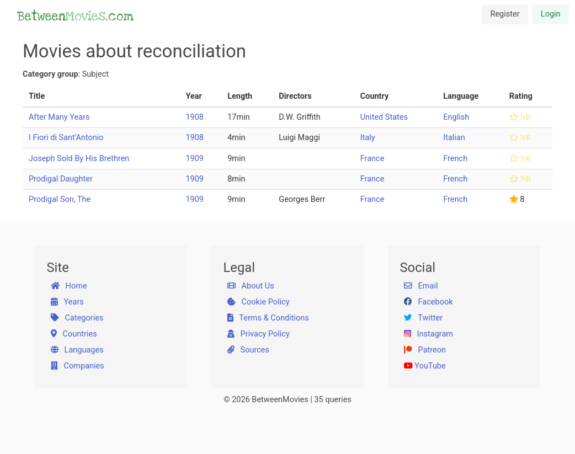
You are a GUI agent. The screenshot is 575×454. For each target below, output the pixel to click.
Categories (77, 318)
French (455, 158)
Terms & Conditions (268, 318)
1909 (194, 158)
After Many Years (59, 117)
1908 (194, 117)
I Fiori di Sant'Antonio (66, 137)
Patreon (425, 350)
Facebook (428, 302)
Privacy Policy (258, 334)
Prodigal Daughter (61, 179)
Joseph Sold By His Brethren (79, 158)
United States (384, 117)
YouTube (425, 366)
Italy (367, 137)
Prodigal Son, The (59, 199)
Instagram (428, 334)
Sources (248, 350)
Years (67, 302)
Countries (74, 334)
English (456, 117)
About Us (250, 286)
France (372, 158)
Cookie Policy (258, 302)
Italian (454, 137)
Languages (77, 350)
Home (69, 286)
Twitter (423, 318)
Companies (77, 366)
